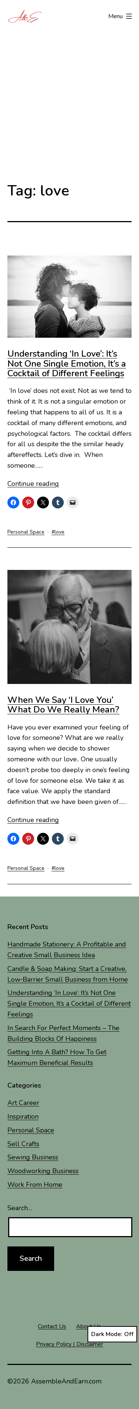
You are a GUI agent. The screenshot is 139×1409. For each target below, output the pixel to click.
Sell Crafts (23, 1143)
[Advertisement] (69, 98)
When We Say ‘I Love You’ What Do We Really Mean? (63, 704)
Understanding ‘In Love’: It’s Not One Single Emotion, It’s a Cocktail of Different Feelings (66, 363)
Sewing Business (32, 1157)
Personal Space (25, 531)
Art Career (23, 1102)
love (59, 531)
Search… (19, 1207)
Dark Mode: (112, 1334)
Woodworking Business (43, 1170)
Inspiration (23, 1116)
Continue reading (33, 483)
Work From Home (34, 1184)
